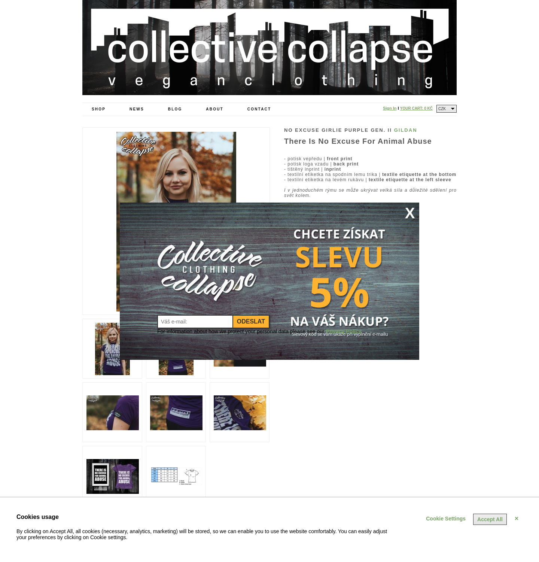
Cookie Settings (446, 519)
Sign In (390, 108)
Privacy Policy (344, 331)
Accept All (490, 519)
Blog (175, 109)
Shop (99, 109)
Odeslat (251, 321)
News (137, 109)
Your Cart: (416, 108)
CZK (442, 109)
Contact (259, 109)
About (214, 109)
